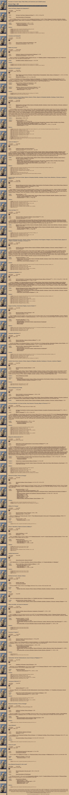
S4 (11, 169)
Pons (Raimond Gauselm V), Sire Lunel (40, 515)
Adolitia (31, 316)
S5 (11, 168)
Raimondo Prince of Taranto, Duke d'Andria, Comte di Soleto (31, 124)
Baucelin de (20, 496)
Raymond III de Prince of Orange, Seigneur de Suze (29, 717)
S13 (11, 171)
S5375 (12, 741)
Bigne (17, 483)
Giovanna (21, 453)
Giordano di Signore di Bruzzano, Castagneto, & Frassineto (29, 611)
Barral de (20, 494)
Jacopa (19, 248)
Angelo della (20, 533)
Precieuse (18, 711)
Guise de (39, 486)
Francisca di (58, 112)
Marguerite (45, 252)
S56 (11, 138)
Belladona (18, 612)
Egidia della (20, 542)
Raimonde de (21, 782)
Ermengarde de (55, 515)
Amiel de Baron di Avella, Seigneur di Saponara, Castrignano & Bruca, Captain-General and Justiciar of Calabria (41, 491)
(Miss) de (20, 323)
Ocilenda (22, 450)
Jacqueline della (47, 190)
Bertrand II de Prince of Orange (23, 312)
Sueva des (19, 107)
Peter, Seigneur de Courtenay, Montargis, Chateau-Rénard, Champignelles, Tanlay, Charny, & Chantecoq (37, 74)
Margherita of (17, 615)
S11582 (12, 173)
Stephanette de (20, 313)
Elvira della (20, 541)
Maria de (28, 110)
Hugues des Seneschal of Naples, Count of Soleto (28, 190)
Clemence (21, 714)
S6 (11, 170)
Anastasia (20, 197)
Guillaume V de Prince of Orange (24, 710)
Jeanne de (26, 112)
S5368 (12, 201)
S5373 (12, 523)
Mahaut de (21, 24)
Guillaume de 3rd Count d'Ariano (43, 112)
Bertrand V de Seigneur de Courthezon (26, 490)
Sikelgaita (18, 534)
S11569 (12, 64)
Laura (52, 713)
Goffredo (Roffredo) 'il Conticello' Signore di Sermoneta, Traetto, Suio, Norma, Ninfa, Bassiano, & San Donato (40, 463)
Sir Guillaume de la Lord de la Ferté (25, 88)
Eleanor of (20, 412)
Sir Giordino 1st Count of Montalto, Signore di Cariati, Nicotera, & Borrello (33, 623)
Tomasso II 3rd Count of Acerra (24, 638)
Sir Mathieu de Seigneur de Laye (28, 57)
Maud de (51, 57)
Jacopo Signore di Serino (53, 536)
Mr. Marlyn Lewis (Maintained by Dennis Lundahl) (38, 792)
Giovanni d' (26, 343)
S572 (12, 427)
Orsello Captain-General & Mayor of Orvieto (47, 449)
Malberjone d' (50, 754)
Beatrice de (20, 322)
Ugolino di (57, 666)
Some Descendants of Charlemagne (23, 17)
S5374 (12, 722)
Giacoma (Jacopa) (22, 620)
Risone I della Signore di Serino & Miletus (26, 340)
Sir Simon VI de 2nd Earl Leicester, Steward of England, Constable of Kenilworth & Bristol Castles (38, 410)
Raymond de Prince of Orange (23, 512)
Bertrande (48, 485)
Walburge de (21, 783)
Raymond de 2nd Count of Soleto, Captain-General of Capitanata (50, 110)
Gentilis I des (20, 582)
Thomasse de (21, 423)
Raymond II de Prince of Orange (24, 482)
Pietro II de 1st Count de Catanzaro (38, 371)
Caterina (20, 125)
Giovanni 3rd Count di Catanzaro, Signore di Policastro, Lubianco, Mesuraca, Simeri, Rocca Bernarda (39, 621)
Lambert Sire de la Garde (51, 776)
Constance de (35, 19)
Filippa (32, 398)
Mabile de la (20, 89)
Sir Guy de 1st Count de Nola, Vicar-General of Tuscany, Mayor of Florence (37, 252)
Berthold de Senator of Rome (23, 367)
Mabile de (20, 497)
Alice (22, 81)
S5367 (12, 167)
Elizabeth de (37, 20)
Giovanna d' (53, 371)
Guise (17, 772)
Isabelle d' (12, 111)
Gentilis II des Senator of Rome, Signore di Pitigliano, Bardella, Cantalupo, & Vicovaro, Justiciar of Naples (39, 247)
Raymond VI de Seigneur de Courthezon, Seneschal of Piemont (31, 493)
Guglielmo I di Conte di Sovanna (24, 664)
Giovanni (62, 372)
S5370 (12, 327)
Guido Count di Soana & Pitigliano (25, 260)
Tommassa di (47, 415)
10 (45, 124)
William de (20, 495)
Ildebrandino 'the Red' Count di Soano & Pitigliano (27, 415)
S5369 (12, 264)
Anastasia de (20, 187)
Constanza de (21, 583)
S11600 (12, 94)
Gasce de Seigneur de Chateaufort (24, 42)
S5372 (12, 502)
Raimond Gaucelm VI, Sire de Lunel (24, 781)
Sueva (19, 121)
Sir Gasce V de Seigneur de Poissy (24, 15)
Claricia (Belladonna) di (19, 371)
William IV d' (29, 486)
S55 (11, 550)
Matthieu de (42, 57)
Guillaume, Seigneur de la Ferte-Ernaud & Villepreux (26, 54)
